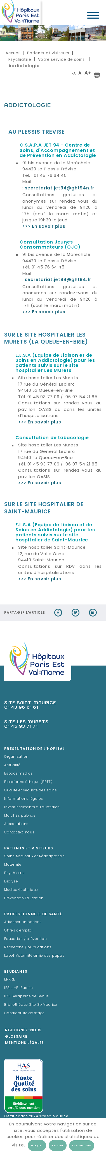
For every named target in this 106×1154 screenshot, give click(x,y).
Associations (16, 824)
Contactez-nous (19, 832)
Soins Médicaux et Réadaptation (34, 856)
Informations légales (23, 799)
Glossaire (16, 1037)
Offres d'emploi (18, 930)
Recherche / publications (27, 947)
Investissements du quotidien (32, 807)
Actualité (12, 765)
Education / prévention (25, 939)
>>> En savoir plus (43, 312)
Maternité (13, 864)
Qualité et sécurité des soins (30, 790)
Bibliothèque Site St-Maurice (30, 1005)
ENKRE (9, 979)
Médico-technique (21, 890)
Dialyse (11, 881)
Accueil (13, 53)
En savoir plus (81, 1145)
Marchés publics (19, 815)
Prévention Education (24, 898)
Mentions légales (24, 1043)
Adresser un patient (22, 922)
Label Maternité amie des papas (34, 956)
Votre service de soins (62, 59)
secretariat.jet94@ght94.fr (58, 280)
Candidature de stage (24, 1013)
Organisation (16, 757)
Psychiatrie (19, 59)
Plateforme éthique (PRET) (28, 782)
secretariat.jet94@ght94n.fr (59, 188)
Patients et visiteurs (48, 53)
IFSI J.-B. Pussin (18, 988)
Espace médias (18, 773)
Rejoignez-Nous (23, 1030)
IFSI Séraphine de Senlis (26, 996)
